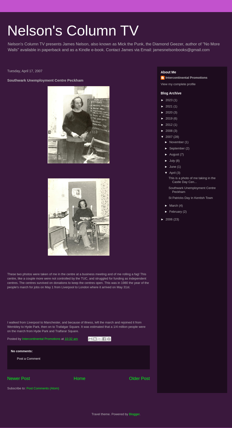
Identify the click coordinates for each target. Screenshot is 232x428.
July (172, 160)
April (173, 173)
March (174, 205)
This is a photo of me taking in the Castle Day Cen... (191, 180)
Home (80, 378)
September (177, 148)
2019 (170, 118)
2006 (170, 219)
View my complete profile (178, 84)
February (176, 211)
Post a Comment (28, 358)
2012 (170, 124)
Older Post (139, 378)
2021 (170, 106)
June (173, 166)
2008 (170, 131)
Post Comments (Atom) (43, 388)
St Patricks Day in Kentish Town (190, 198)
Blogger (134, 414)
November (177, 142)
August (174, 154)
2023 (170, 100)
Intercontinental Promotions (186, 77)
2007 (170, 137)
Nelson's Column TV (73, 30)
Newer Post (18, 378)
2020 (170, 112)
